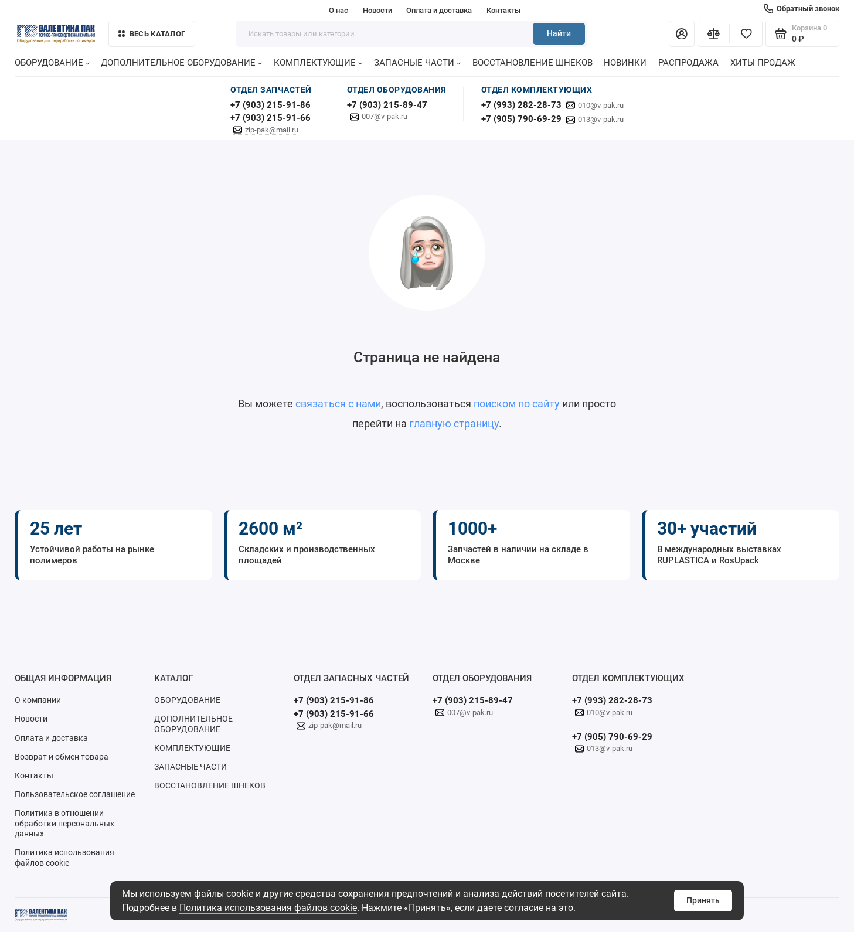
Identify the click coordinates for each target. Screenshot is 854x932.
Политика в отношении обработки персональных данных (64, 823)
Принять (703, 900)
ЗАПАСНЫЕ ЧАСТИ (417, 62)
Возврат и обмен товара (61, 756)
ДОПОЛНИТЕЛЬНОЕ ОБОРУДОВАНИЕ (181, 62)
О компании (38, 700)
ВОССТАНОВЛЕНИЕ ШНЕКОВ (532, 62)
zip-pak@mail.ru (271, 129)
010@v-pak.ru (601, 105)
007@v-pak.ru (384, 116)
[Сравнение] (714, 34)
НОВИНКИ (625, 62)
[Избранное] (746, 34)
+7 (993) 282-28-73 (521, 105)
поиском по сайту (517, 403)
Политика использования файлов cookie (268, 907)
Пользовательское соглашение (75, 794)
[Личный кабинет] (682, 34)
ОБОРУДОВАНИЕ (52, 62)
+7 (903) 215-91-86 (270, 105)
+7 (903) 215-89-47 (387, 105)
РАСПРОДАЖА (688, 62)
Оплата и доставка (439, 10)
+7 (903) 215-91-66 (270, 118)
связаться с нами (338, 403)
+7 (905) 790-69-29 (521, 119)
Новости (377, 10)
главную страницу (454, 423)
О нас (338, 10)
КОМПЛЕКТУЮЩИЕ (318, 62)
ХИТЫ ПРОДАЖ (762, 62)
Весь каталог (151, 33)
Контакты (503, 10)
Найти (559, 33)
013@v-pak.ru (601, 119)
